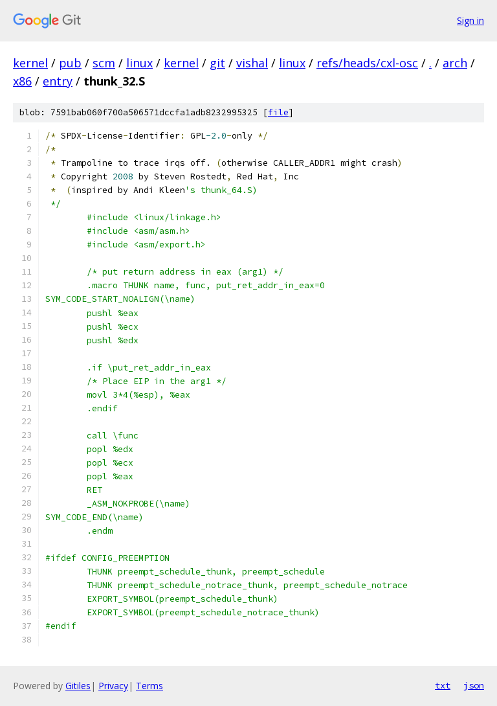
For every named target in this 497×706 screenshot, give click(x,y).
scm (104, 63)
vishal (252, 63)
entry (57, 81)
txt (442, 685)
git (217, 63)
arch (455, 63)
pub (70, 63)
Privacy (113, 685)
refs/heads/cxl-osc (367, 63)
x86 (22, 81)
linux (139, 63)
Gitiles (78, 685)
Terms (149, 685)
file (278, 112)
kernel (30, 63)
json (473, 685)
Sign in (470, 20)
